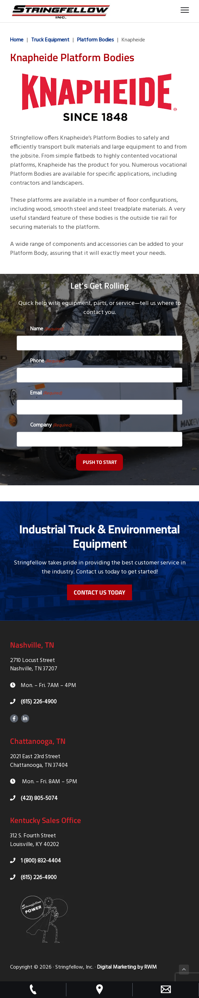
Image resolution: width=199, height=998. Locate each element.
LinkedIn (25, 718)
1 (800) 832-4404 (35, 860)
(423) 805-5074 (34, 798)
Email (46, 393)
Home (16, 40)
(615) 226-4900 (33, 701)
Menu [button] (183, 10)
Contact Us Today (99, 592)
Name (46, 329)
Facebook (14, 718)
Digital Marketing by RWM (127, 967)
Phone (47, 361)
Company (51, 425)
